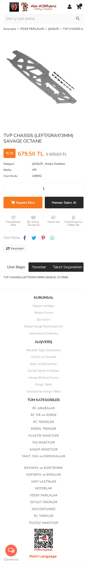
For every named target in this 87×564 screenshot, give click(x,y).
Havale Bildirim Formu (43, 378)
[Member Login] (70, 6)
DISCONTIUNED (43, 509)
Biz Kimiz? (43, 320)
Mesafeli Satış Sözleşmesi (43, 350)
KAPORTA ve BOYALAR (43, 475)
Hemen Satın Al (64, 202)
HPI (34, 170)
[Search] (43, 18)
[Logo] (33, 7)
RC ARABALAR (43, 408)
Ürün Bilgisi (16, 267)
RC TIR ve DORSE (44, 415)
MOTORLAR (43, 488)
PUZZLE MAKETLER (43, 523)
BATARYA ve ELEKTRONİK (43, 468)
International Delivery (43, 333)
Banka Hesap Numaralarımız (43, 326)
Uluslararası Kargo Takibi (43, 391)
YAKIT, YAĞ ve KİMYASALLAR (43, 456)
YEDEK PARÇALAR (43, 495)
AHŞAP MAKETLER (43, 449)
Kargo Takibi (43, 384)
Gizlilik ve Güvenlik (43, 357)
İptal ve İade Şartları (43, 364)
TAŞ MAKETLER (43, 442)
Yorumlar (39, 267)
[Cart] (79, 7)
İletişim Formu (43, 313)
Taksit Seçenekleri (67, 267)
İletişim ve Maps (44, 306)
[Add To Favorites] (13, 221)
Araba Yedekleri (55, 164)
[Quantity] (43, 188)
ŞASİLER (37, 164)
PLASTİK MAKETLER (44, 436)
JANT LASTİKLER (43, 482)
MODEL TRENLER (43, 429)
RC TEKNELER (43, 422)
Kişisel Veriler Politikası (43, 371)
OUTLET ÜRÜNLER (43, 502)
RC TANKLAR (43, 516)
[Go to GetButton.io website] (11, 559)
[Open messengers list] (11, 550)
